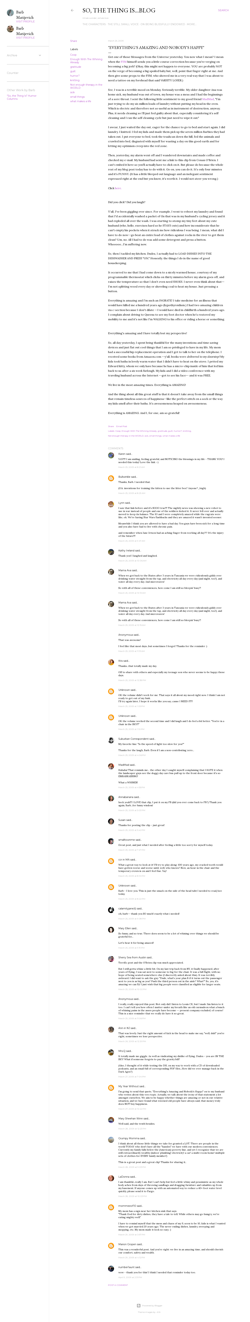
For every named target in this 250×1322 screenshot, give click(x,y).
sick (72, 92)
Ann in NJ (124, 1028)
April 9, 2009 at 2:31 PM (130, 1277)
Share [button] (73, 41)
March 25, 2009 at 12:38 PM (132, 680)
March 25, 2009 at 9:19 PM (131, 947)
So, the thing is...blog (119, 10)
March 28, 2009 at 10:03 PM (132, 1196)
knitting (74, 80)
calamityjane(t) (127, 908)
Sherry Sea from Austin (132, 957)
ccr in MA (124, 859)
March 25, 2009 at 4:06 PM (132, 755)
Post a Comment (118, 1285)
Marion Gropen (127, 1244)
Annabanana (125, 797)
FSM (124, 61)
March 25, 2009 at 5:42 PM (131, 830)
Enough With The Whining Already (139, 431)
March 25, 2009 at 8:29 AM (131, 493)
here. (118, 188)
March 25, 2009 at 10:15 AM (131, 625)
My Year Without (128, 1086)
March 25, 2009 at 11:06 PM (132, 1018)
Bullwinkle (124, 476)
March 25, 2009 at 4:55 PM (131, 787)
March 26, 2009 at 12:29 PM (132, 1041)
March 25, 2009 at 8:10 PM (131, 876)
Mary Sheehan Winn (130, 1118)
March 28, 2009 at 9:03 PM (132, 1167)
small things (77, 96)
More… (191, 24)
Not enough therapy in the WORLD (126, 435)
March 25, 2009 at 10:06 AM (132, 560)
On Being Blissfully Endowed (163, 24)
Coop (73, 54)
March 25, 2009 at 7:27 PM (131, 850)
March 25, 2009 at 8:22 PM (131, 899)
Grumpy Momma (128, 1138)
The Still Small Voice (123, 24)
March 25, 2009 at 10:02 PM (132, 989)
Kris (120, 660)
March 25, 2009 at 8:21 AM (131, 467)
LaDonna (123, 1176)
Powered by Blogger (149, 1306)
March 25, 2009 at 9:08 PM (132, 918)
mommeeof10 (127, 1205)
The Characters (94, 24)
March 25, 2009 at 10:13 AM (132, 593)
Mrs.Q (121, 1051)
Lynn (121, 502)
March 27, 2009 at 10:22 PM (132, 1109)
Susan (122, 820)
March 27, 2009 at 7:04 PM (132, 1076)
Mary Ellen (124, 928)
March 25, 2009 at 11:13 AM (131, 651)
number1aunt (126, 1267)
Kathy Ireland (126, 550)
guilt (73, 71)
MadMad (208, 99)
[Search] (223, 10)
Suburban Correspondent (133, 738)
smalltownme (126, 839)
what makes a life (80, 101)
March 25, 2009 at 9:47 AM (131, 541)
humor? (75, 75)
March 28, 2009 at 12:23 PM (132, 1128)
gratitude (75, 66)
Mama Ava (124, 570)
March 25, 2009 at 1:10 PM (131, 729)
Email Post (121, 426)
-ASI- (158, 1312)
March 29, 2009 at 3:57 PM (131, 1234)
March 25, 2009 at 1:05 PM (131, 706)
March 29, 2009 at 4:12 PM (131, 1257)
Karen (121, 453)
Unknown (124, 689)
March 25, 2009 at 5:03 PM (131, 810)
